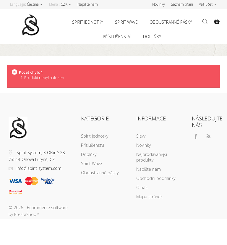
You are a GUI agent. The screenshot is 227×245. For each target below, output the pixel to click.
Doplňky (152, 36)
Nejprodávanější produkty (151, 157)
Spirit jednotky (87, 22)
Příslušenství (117, 36)
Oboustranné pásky (171, 22)
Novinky (143, 145)
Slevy (140, 136)
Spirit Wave (126, 22)
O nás (141, 187)
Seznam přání (182, 4)
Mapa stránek (149, 196)
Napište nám (88, 4)
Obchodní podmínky (155, 178)
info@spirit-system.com (39, 168)
